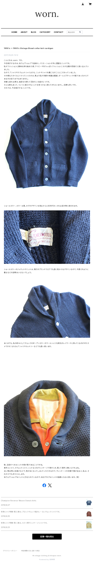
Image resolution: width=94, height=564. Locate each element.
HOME (14, 32)
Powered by (47, 559)
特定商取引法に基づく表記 (30, 551)
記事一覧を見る (47, 536)
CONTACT (59, 32)
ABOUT (24, 32)
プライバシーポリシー (10, 551)
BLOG (33, 32)
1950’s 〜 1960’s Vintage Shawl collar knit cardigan (28, 48)
